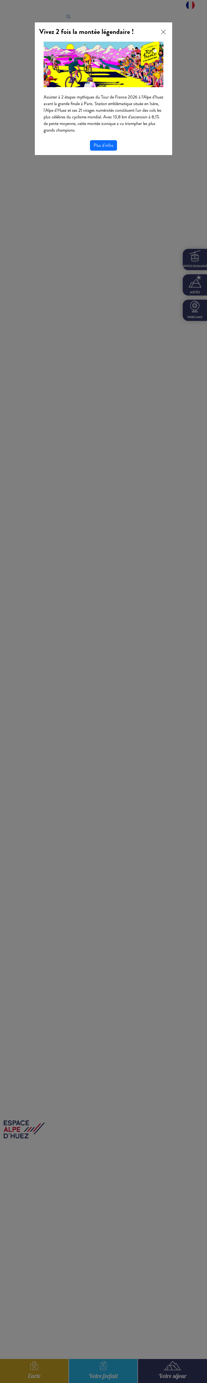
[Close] (163, 32)
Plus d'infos (103, 145)
